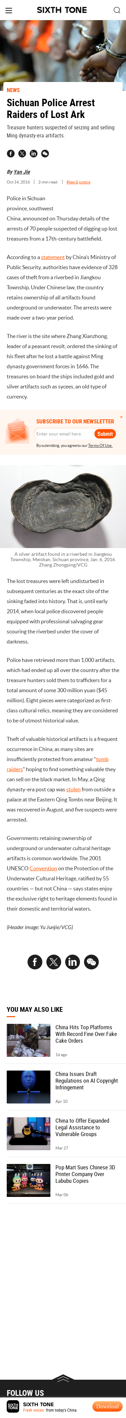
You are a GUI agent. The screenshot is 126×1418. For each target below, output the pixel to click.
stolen (73, 789)
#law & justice (78, 182)
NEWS (13, 90)
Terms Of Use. (100, 445)
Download (107, 1406)
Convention (43, 868)
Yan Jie (21, 171)
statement (53, 257)
